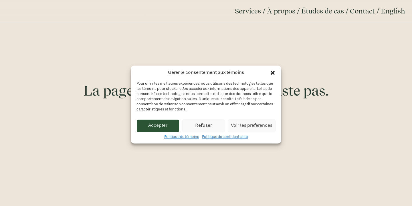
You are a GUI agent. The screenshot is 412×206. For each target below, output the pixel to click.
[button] (273, 74)
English (393, 11)
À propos (281, 11)
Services (248, 11)
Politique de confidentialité (225, 138)
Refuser (203, 127)
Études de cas (322, 11)
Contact (362, 11)
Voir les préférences (251, 127)
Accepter (157, 127)
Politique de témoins (181, 138)
